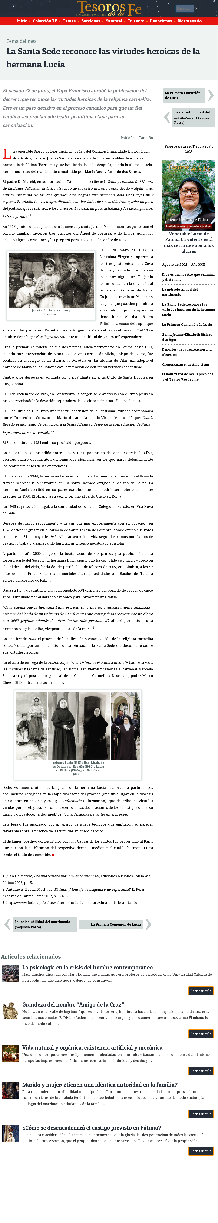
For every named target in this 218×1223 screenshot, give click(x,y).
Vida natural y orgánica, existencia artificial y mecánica (92, 1047)
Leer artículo (201, 991)
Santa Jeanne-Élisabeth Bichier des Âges (187, 337)
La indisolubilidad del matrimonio (180, 292)
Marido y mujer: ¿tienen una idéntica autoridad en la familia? (100, 1084)
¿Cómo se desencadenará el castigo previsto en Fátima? (91, 1127)
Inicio (22, 20)
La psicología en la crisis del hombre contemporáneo (87, 967)
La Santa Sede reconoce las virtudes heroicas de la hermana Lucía (188, 309)
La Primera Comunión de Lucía (116, 924)
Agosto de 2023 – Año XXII (183, 264)
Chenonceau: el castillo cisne (185, 364)
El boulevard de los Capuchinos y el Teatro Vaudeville (187, 376)
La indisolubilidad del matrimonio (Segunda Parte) (42, 924)
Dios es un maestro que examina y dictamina (188, 277)
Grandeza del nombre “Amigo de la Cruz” (73, 1004)
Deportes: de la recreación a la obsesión (187, 352)
